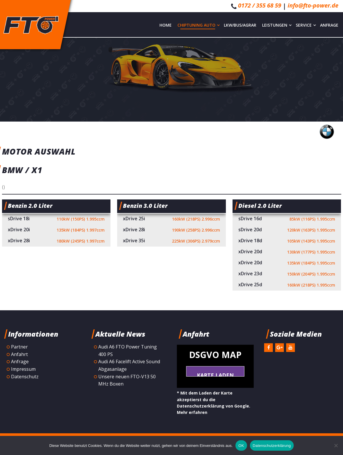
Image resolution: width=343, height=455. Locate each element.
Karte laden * (215, 374)
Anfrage (329, 25)
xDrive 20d (286, 252)
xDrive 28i (56, 241)
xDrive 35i (171, 241)
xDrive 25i (171, 219)
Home (165, 25)
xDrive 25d (286, 285)
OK (241, 445)
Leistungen (276, 25)
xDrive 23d (286, 274)
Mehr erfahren (192, 412)
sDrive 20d (286, 230)
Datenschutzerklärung (272, 445)
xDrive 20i (56, 230)
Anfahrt (19, 354)
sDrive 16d (286, 219)
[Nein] (336, 445)
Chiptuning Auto (198, 25)
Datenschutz (25, 376)
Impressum (23, 369)
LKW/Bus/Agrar (240, 25)
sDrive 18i (56, 219)
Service (306, 25)
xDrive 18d (286, 241)
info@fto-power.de (313, 5)
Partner (19, 347)
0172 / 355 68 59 (259, 5)
